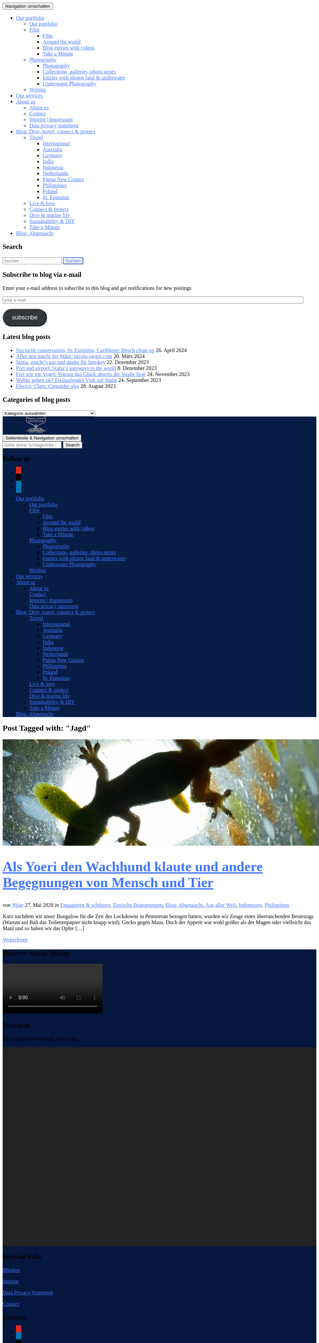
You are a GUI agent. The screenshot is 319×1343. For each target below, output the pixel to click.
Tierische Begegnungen (138, 905)
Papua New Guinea (63, 179)
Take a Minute (58, 54)
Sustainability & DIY (52, 221)
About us (25, 101)
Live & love (42, 203)
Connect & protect (49, 209)
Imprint (11, 1281)
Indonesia (53, 167)
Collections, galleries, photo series (79, 71)
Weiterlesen (15, 939)
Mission (11, 1270)
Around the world (62, 42)
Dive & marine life (49, 215)
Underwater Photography (69, 83)
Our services (29, 95)
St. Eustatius (56, 197)
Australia (52, 149)
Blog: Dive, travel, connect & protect (55, 131)
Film (34, 30)
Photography (43, 59)
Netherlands (55, 173)
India (48, 161)
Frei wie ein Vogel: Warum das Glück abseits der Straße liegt (81, 374)
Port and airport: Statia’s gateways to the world (66, 368)
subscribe (25, 317)
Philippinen (276, 905)
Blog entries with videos (69, 48)
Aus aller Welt (220, 905)
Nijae (18, 905)
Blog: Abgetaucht (34, 233)
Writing (37, 89)
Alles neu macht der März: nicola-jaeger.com (64, 356)
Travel (36, 137)
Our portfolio (30, 18)
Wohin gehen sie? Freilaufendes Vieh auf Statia (66, 380)
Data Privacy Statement (28, 1292)
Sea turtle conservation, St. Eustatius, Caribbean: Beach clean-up (85, 350)
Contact (37, 113)
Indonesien (250, 905)
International (56, 143)
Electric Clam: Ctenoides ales (47, 386)
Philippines (55, 185)
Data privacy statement (54, 125)
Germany (53, 155)
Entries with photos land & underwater (84, 77)
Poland (50, 191)
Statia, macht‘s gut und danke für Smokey (61, 362)
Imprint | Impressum (51, 119)
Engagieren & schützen (85, 905)
